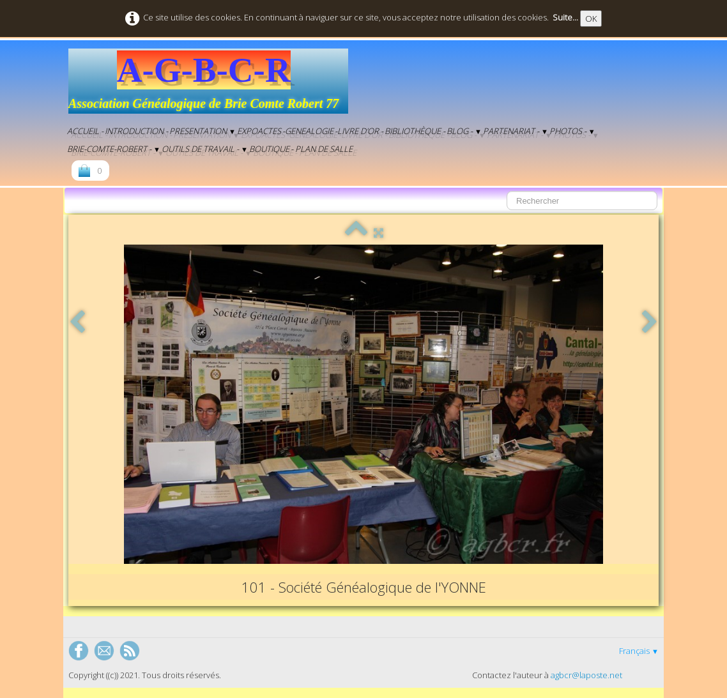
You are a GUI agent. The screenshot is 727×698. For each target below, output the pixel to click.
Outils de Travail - (205, 149)
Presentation (202, 131)
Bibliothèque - (415, 131)
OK (591, 18)
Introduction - (136, 131)
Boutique (269, 149)
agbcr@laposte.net (586, 675)
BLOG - (464, 131)
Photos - (572, 131)
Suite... (565, 17)
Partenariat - (515, 131)
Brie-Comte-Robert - (113, 149)
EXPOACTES (259, 131)
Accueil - (85, 131)
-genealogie (307, 131)
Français (639, 650)
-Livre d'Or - (359, 131)
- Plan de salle (322, 149)
